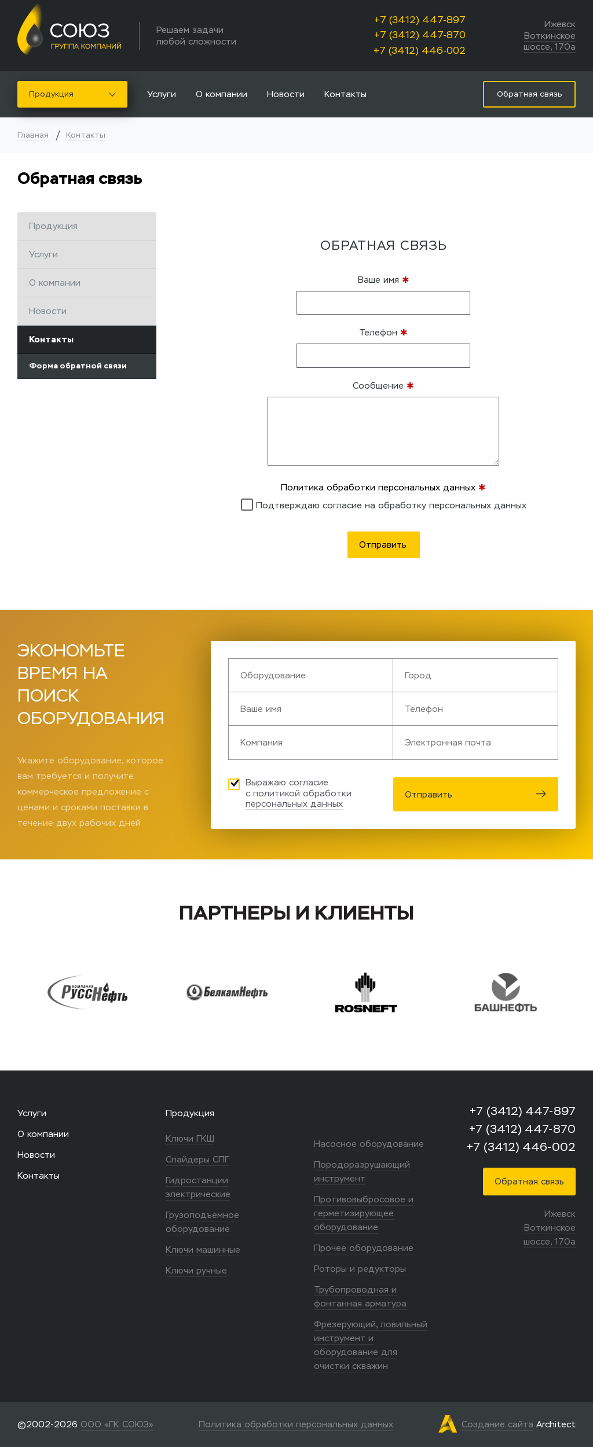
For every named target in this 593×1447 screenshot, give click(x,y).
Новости (286, 93)
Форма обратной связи (78, 366)
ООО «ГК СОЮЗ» (116, 1424)
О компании (221, 93)
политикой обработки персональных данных (299, 799)
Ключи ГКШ (190, 1138)
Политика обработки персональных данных (378, 487)
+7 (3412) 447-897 (420, 20)
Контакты (345, 93)
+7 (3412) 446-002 (420, 51)
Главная (33, 135)
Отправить (476, 794)
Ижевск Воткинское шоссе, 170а (550, 35)
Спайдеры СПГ (197, 1159)
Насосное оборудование (369, 1143)
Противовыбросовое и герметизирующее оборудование (363, 1213)
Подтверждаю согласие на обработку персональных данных (383, 505)
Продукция (72, 94)
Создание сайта (497, 1424)
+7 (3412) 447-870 (420, 35)
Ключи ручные (196, 1270)
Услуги (161, 93)
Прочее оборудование (363, 1247)
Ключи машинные (203, 1249)
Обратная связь (529, 1181)
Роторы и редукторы (360, 1268)
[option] (106, 992)
